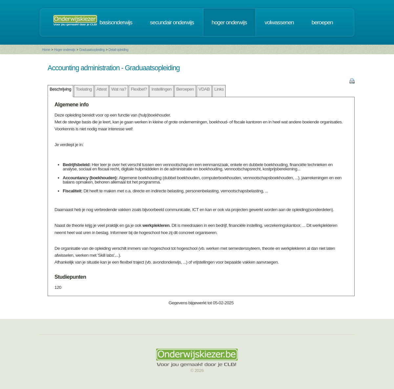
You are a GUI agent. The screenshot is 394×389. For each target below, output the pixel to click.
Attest (102, 89)
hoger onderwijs (229, 22)
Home (46, 50)
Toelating (84, 89)
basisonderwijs (115, 22)
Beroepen (185, 89)
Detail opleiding (118, 50)
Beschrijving (60, 89)
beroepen (322, 22)
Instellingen (161, 89)
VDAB (204, 89)
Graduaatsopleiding (92, 50)
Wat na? (118, 89)
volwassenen (279, 22)
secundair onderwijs (172, 22)
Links (219, 89)
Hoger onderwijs (64, 50)
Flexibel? (139, 89)
